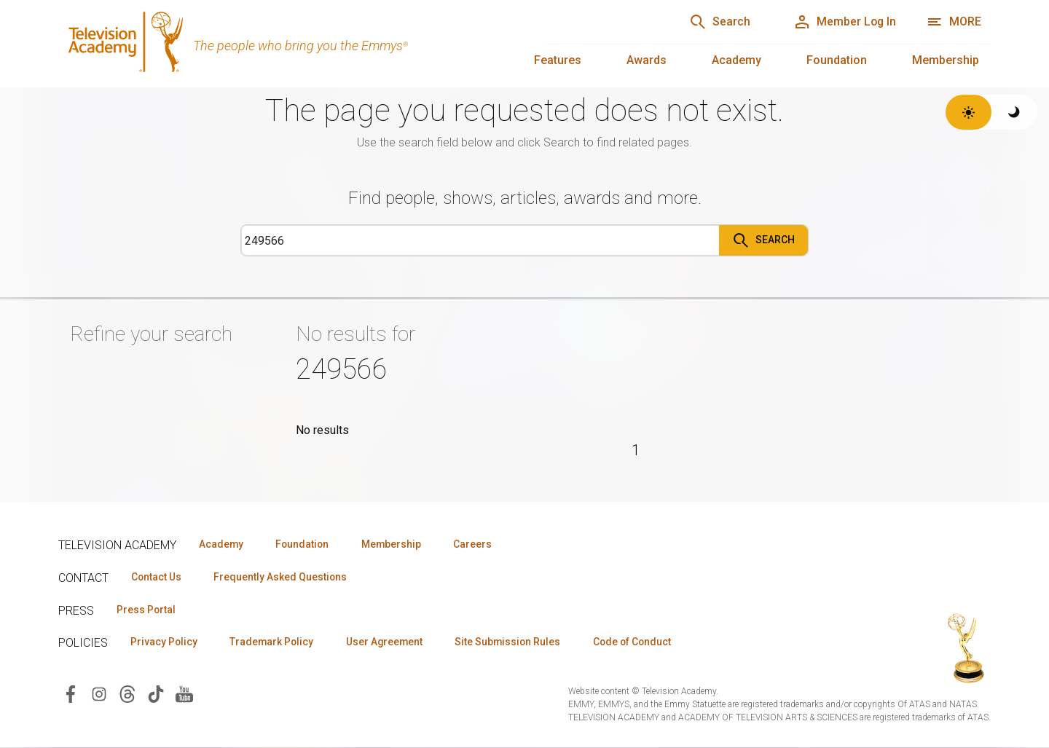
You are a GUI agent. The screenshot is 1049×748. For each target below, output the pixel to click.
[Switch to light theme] (968, 112)
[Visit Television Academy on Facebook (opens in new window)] (70, 693)
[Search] (714, 21)
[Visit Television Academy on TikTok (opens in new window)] (156, 693)
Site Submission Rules (518, 642)
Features (557, 60)
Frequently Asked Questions (284, 577)
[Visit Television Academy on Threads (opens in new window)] (127, 693)
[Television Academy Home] (287, 43)
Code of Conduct (646, 642)
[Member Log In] (842, 21)
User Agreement (392, 642)
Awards (646, 60)
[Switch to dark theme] (1014, 112)
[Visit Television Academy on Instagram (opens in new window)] (99, 693)
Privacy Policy (165, 642)
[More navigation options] (954, 21)
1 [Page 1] (636, 450)
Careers (482, 544)
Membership (945, 60)
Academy (736, 60)
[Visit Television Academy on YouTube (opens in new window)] (184, 693)
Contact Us (157, 577)
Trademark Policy (275, 642)
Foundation (836, 60)
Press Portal (147, 609)
